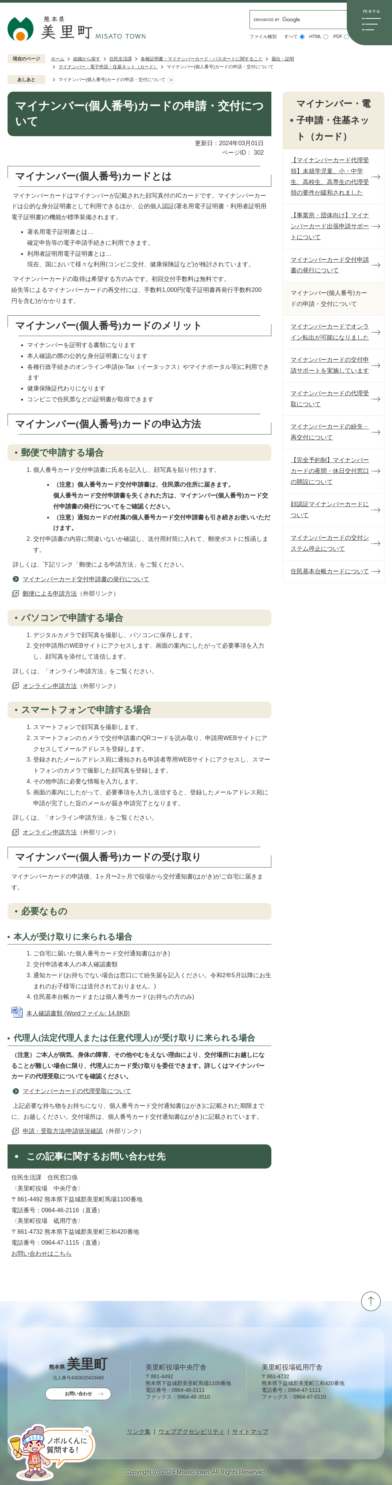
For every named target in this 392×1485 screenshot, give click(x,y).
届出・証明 (282, 58)
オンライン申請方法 (50, 686)
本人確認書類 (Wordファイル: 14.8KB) (78, 1013)
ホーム (57, 58)
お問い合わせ (78, 1393)
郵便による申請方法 (50, 593)
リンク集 (139, 1432)
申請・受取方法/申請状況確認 (63, 1131)
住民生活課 (120, 58)
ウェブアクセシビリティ (191, 1432)
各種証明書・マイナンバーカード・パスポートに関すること (202, 58)
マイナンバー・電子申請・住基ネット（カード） (108, 66)
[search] (301, 20)
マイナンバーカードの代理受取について (77, 1091)
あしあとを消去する (171, 80)
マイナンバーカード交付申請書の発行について (86, 579)
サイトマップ (250, 1432)
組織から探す (86, 58)
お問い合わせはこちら (41, 1253)
